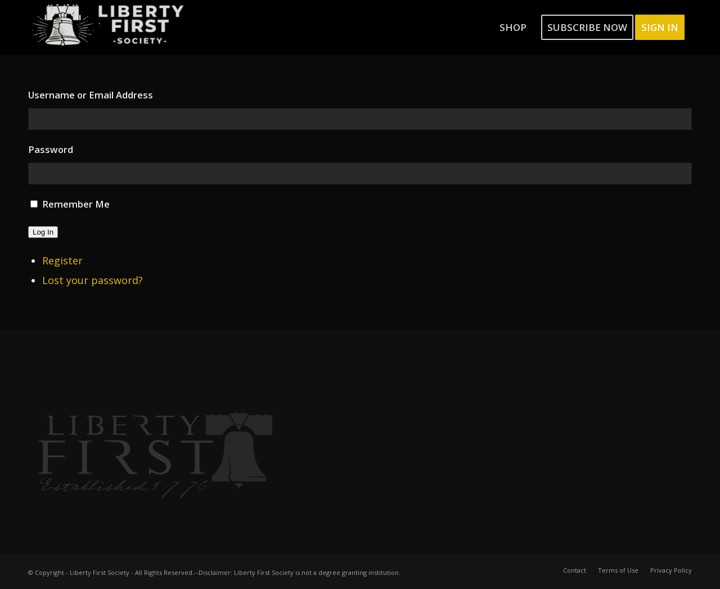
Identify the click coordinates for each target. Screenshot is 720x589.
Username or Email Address (90, 94)
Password (50, 149)
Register (62, 260)
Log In (43, 232)
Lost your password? (92, 280)
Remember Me (76, 203)
